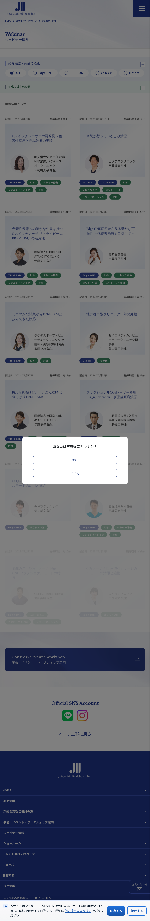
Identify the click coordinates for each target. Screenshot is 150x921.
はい (75, 459)
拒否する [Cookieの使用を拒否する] (137, 911)
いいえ (74, 473)
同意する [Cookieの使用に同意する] (116, 911)
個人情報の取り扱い (78, 911)
